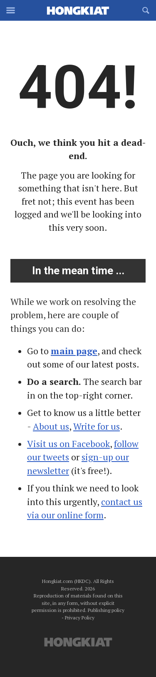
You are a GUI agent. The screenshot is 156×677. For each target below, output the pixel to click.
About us (51, 426)
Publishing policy (106, 610)
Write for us (96, 426)
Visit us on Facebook (68, 444)
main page (74, 351)
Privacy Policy (79, 617)
